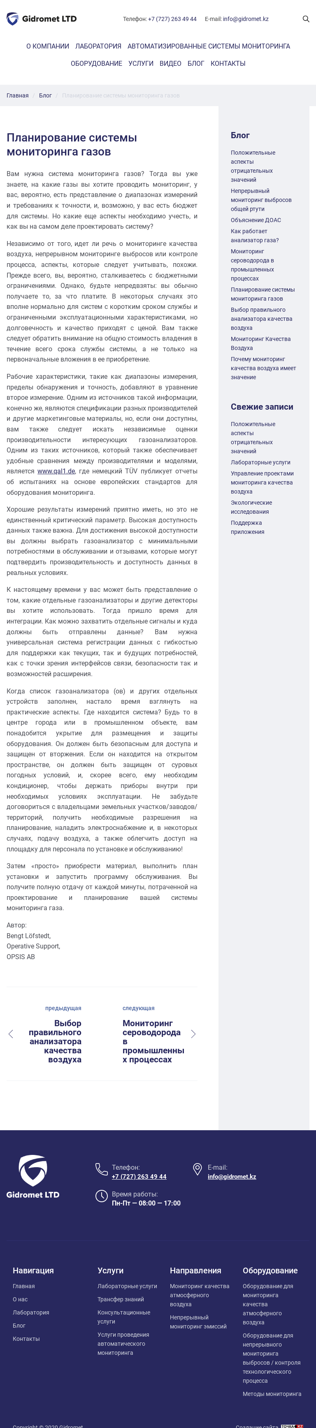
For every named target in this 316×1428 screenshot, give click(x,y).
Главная (24, 1269)
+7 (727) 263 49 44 (172, 19)
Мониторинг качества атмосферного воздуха (200, 1278)
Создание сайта (257, 1411)
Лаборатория (98, 46)
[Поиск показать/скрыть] (306, 19)
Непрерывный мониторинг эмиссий (198, 1305)
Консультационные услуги (124, 1300)
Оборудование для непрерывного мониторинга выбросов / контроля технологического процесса (272, 1342)
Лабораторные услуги (260, 462)
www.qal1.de (56, 471)
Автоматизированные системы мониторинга (209, 46)
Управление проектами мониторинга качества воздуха (262, 482)
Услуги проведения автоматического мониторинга (123, 1327)
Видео (170, 63)
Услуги (140, 63)
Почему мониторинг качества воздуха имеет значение (263, 368)
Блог (196, 63)
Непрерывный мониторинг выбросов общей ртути (261, 200)
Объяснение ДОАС (256, 220)
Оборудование (96, 63)
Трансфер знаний (121, 1283)
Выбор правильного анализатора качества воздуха (262, 318)
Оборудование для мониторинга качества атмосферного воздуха (268, 1287)
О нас (20, 1283)
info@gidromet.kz (246, 19)
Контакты (228, 63)
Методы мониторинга (272, 1377)
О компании (47, 46)
